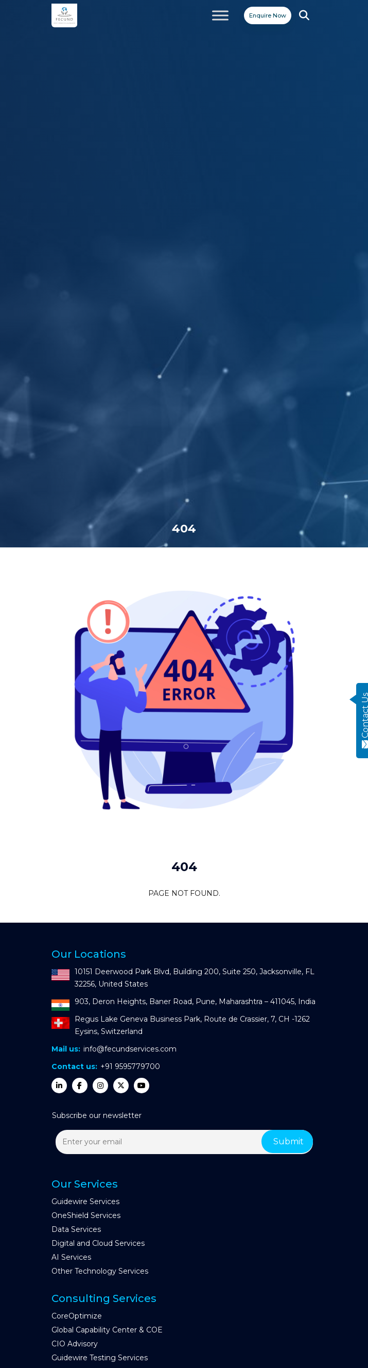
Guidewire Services (85, 1201)
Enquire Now (267, 15)
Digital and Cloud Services (98, 1243)
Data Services (76, 1229)
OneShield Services (85, 1215)
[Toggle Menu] (220, 15)
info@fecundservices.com (130, 1049)
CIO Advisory (74, 1343)
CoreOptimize (76, 1316)
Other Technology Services (99, 1271)
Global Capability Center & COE (107, 1329)
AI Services (71, 1257)
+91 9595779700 (130, 1066)
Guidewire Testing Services (99, 1357)
